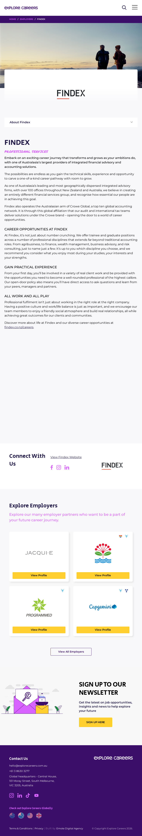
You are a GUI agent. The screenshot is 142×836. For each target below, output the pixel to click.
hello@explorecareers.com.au (28, 765)
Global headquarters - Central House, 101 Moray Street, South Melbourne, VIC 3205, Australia (33, 781)
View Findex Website (66, 457)
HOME (12, 19)
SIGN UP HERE (95, 722)
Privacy (39, 828)
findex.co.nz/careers (18, 327)
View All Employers (71, 651)
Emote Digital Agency (69, 828)
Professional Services (26, 151)
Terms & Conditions (20, 828)
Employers (26, 19)
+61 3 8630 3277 (19, 771)
